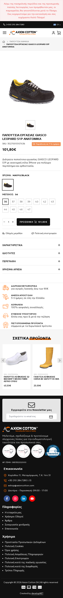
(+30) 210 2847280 (15, 24)
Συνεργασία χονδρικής (17, 524)
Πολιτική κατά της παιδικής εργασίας (25, 562)
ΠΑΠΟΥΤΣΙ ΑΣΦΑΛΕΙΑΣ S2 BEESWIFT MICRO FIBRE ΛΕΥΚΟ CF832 (16, 379)
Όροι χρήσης (12, 550)
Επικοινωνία (11, 528)
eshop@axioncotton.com (21, 485)
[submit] (51, 416)
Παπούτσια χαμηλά (19, 41)
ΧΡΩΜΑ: (15, 175)
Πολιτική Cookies (14, 546)
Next (60, 360)
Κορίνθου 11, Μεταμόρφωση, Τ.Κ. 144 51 (29, 475)
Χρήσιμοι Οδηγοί (14, 516)
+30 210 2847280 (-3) (19, 480)
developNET (37, 593)
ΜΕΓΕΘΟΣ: (10, 194)
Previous (3, 360)
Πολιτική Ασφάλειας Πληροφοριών (24, 554)
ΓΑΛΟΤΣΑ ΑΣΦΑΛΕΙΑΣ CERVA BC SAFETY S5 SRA (46, 378)
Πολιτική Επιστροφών (17, 558)
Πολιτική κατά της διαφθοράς (21, 566)
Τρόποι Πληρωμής (14, 570)
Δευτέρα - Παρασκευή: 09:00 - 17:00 (28, 490)
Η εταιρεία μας (13, 512)
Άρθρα (8, 520)
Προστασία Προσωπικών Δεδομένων (25, 542)
